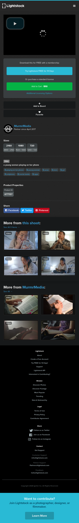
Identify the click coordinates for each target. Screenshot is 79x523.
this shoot (30, 223)
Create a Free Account (39, 359)
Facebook (12, 210)
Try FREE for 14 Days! (39, 363)
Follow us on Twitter (42, 430)
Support (39, 366)
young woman (33, 170)
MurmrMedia (22, 126)
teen (54, 170)
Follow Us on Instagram (41, 439)
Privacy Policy (39, 414)
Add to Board (39, 105)
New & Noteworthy (39, 400)
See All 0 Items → (12, 227)
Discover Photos (39, 385)
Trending (39, 396)
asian (46, 170)
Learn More (39, 515)
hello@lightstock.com (39, 473)
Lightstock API (39, 370)
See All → (8, 291)
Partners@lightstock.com (39, 465)
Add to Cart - (39, 86)
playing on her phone (14, 170)
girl (62, 170)
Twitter (27, 210)
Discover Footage (40, 388)
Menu (74, 6)
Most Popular (39, 392)
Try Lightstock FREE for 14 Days (39, 71)
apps (35, 174)
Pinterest (41, 210)
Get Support (39, 450)
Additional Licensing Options (39, 93)
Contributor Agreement (39, 418)
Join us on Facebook (41, 434)
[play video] (15, 23)
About (39, 355)
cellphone (10, 174)
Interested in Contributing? (39, 374)
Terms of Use (39, 410)
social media (23, 174)
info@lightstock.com (39, 458)
